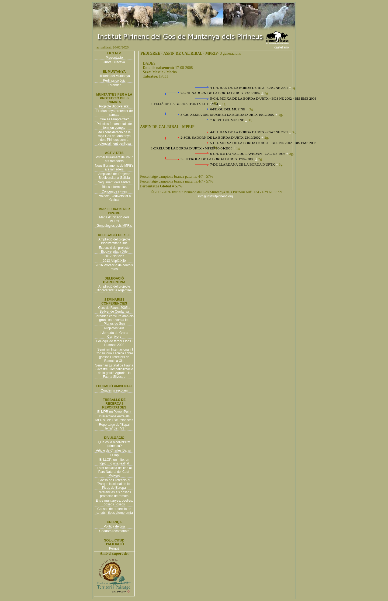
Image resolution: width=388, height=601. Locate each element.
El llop (114, 455)
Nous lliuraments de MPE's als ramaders (114, 167)
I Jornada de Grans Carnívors (114, 334)
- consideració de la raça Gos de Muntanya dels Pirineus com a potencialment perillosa (114, 137)
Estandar (114, 85)
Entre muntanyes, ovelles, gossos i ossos (114, 502)
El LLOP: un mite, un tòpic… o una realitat (114, 461)
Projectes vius (114, 328)
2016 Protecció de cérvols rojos (114, 267)
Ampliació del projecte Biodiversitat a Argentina (114, 288)
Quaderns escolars (114, 390)
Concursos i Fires (114, 191)
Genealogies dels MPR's (114, 226)
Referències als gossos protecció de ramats (114, 494)
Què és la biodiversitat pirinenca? (114, 444)
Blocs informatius (114, 187)
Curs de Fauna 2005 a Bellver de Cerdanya (114, 309)
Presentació (114, 58)
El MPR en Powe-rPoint (114, 412)
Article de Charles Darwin (114, 450)
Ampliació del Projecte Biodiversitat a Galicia (114, 176)
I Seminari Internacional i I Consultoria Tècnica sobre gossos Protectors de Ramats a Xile (114, 355)
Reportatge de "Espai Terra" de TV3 (114, 426)
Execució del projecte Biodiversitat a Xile (114, 249)
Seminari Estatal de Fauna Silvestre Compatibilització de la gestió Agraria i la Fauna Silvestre (114, 371)
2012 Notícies (114, 256)
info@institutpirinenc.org (215, 196)
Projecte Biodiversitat (114, 106)
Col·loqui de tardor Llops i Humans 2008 (114, 343)
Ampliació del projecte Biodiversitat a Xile (114, 241)
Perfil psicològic (114, 80)
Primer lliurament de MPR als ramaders (114, 159)
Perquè (114, 548)
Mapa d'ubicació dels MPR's (114, 219)
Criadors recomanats (114, 531)
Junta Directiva (114, 62)
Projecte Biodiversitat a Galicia (114, 198)
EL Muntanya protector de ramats (114, 113)
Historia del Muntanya (114, 76)
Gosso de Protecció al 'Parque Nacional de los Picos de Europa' (114, 484)
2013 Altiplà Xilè (114, 261)
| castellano (284, 47)
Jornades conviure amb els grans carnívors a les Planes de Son (114, 320)
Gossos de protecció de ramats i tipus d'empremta (114, 511)
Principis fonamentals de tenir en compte (114, 126)
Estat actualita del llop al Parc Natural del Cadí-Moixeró (114, 471)
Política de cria (114, 526)
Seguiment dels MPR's (114, 182)
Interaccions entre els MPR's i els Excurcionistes (114, 418)
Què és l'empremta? (114, 119)
